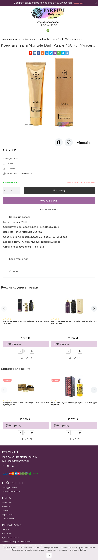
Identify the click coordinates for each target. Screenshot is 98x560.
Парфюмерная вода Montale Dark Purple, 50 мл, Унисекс (26, 322)
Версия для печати (49, 209)
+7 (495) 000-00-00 (48, 22)
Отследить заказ (9, 487)
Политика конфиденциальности (16, 541)
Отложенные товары (11, 491)
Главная (5, 39)
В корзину (59, 190)
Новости (6, 506)
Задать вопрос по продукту (19, 173)
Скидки (10, 163)
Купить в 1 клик (49, 200)
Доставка (11, 168)
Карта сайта (7, 514)
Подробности (78, 3)
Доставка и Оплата (10, 537)
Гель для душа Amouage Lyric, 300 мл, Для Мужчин (74, 404)
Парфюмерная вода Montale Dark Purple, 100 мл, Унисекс (74, 322)
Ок (49, 555)
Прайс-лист (7, 502)
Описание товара (20, 217)
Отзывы (14, 271)
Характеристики (19, 259)
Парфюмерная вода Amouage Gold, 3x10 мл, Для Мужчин (26, 404)
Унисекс (17, 39)
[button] (59, 142)
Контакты (6, 533)
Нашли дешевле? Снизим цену (81, 182)
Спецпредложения (15, 369)
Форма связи (8, 518)
